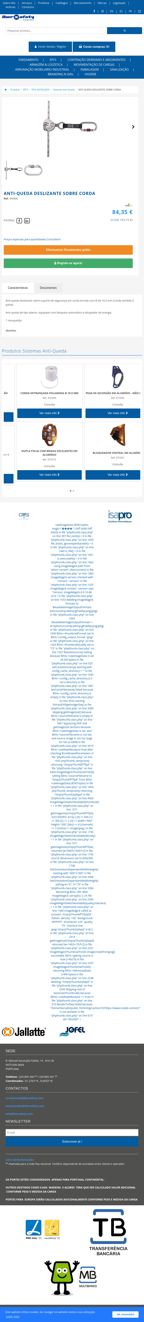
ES (121, 11)
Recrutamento (83, 3)
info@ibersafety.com (19, 1114)
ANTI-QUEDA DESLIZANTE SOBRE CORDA (99, 89)
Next (132, 131)
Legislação (119, 3)
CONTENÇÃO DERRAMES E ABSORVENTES (96, 60)
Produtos (43, 3)
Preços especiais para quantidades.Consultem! (32, 239)
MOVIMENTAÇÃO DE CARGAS (94, 64)
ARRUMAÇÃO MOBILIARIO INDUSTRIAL (42, 69)
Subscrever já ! (72, 1141)
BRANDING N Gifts (60, 74)
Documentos (48, 287)
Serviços (27, 3)
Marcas (102, 3)
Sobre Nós (9, 3)
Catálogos (62, 3)
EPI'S (53, 60)
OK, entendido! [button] (125, 1314)
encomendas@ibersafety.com (25, 1106)
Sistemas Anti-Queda (64, 89)
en (111, 11)
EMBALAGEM (90, 69)
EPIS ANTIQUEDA (41, 89)
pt (139, 11)
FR (130, 11)
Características (18, 287)
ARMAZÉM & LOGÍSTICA (45, 64)
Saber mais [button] (13, 1316)
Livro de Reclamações (20, 1159)
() (94, 47)
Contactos (28, 7)
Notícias (10, 7)
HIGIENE (90, 74)
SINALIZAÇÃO (119, 69)
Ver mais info (38, 416)
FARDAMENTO (28, 60)
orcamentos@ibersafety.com (24, 1098)
